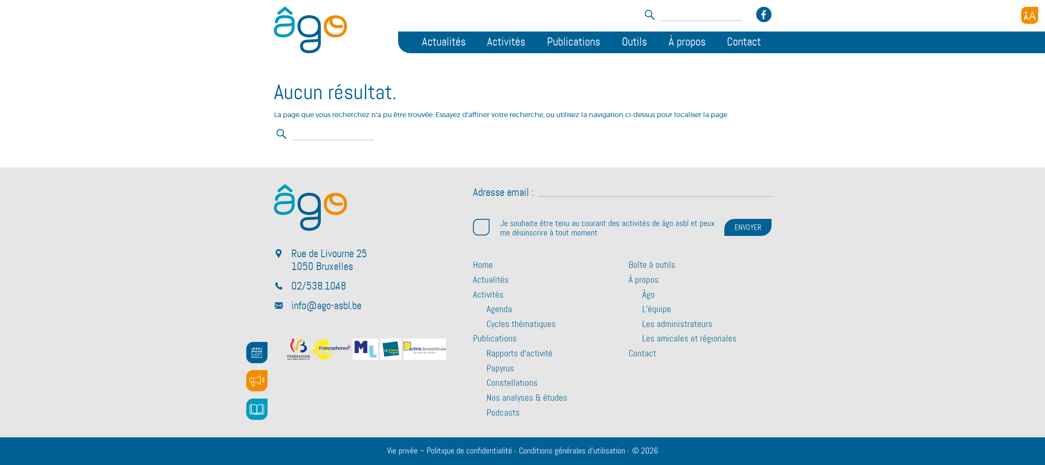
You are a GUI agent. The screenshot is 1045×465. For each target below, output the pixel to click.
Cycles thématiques (521, 324)
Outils (634, 42)
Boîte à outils (652, 265)
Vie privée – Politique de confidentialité (449, 451)
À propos (687, 42)
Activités (506, 42)
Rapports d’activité (519, 353)
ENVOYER (748, 227)
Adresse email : (503, 193)
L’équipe (656, 309)
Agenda (499, 309)
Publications (573, 42)
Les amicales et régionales (689, 338)
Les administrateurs (677, 324)
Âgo (648, 295)
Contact (744, 42)
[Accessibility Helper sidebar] (1029, 15)
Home (483, 265)
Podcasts (503, 413)
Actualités (444, 42)
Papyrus (500, 368)
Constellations (512, 383)
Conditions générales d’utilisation (572, 451)
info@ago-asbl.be (326, 306)
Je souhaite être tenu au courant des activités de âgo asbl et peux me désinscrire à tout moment (594, 228)
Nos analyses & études (527, 398)
